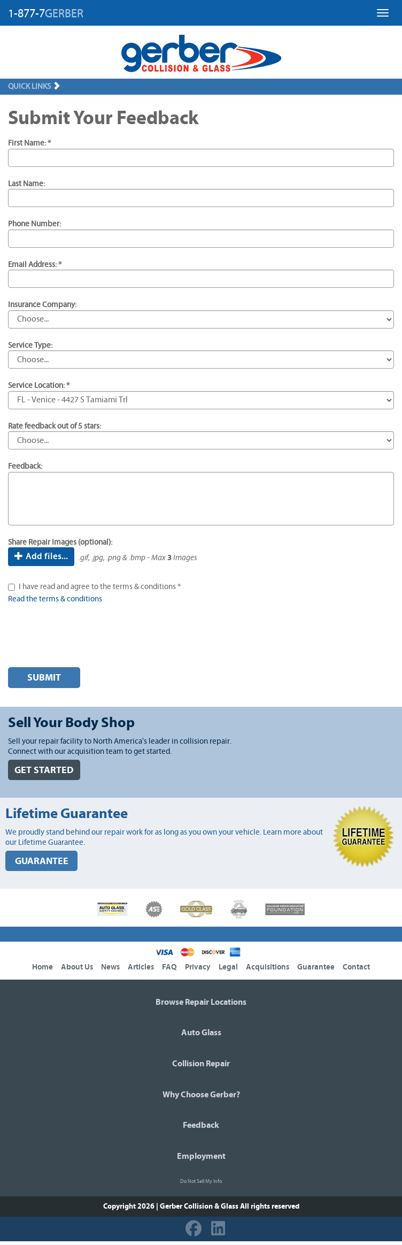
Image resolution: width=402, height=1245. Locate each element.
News (110, 967)
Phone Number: (34, 224)
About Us (77, 967)
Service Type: (30, 345)
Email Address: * (34, 265)
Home (42, 967)
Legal (228, 967)
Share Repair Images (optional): (60, 542)
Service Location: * (38, 385)
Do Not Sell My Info (201, 1181)
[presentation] (89, 638)
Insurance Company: (42, 305)
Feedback (201, 1125)
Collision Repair (201, 1063)
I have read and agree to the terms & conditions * (100, 587)
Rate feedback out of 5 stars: (54, 426)
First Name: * (29, 143)
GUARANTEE (41, 861)
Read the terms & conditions (55, 599)
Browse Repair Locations (201, 1002)
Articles (141, 967)
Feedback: (25, 466)
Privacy (198, 967)
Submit (44, 677)
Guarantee (316, 967)
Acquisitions (267, 967)
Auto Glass (201, 1032)
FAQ (169, 967)
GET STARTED (44, 770)
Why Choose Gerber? (201, 1094)
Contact (356, 967)
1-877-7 (45, 13)
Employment (201, 1156)
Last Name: (26, 184)
